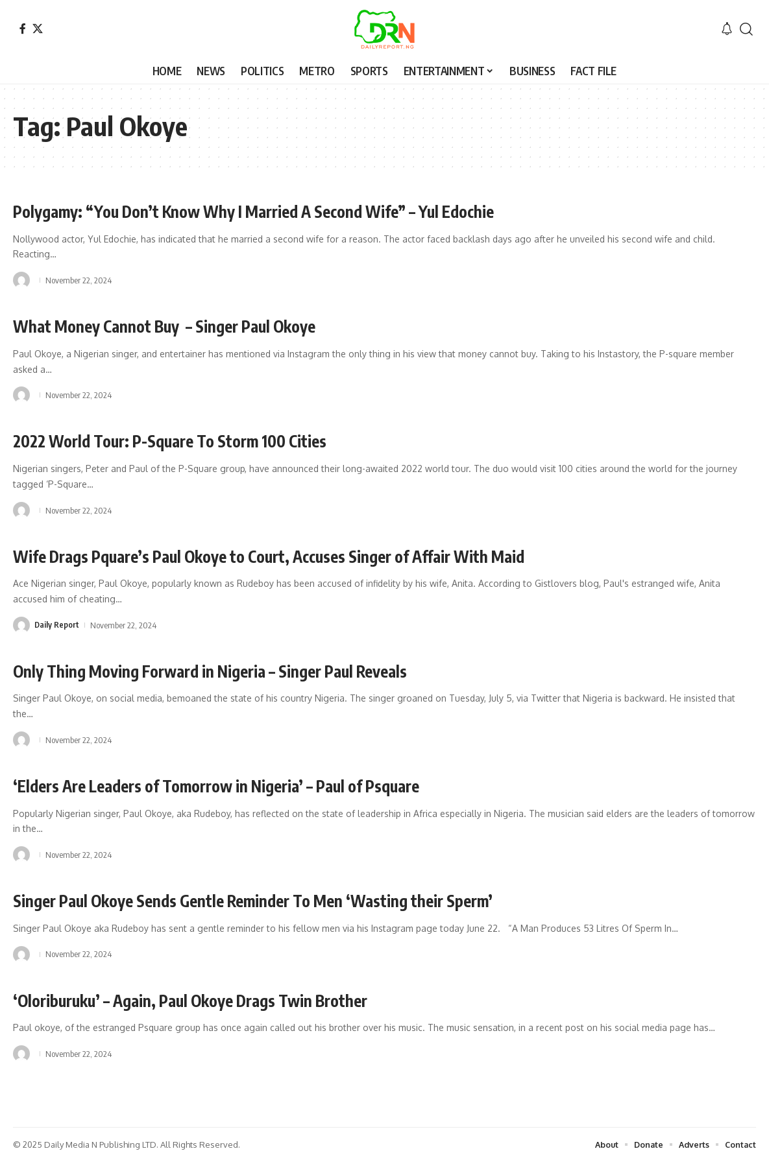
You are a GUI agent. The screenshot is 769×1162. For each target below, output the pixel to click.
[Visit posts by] (21, 280)
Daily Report (57, 625)
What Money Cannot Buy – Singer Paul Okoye (187, 325)
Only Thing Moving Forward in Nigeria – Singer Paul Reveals (241, 670)
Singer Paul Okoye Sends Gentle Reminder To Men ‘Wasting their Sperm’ (288, 899)
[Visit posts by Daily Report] (21, 625)
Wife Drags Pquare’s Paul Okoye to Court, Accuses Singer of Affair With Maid (310, 555)
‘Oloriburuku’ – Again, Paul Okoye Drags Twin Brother (217, 999)
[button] (746, 29)
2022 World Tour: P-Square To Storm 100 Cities (193, 440)
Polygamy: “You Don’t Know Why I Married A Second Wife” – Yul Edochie (290, 210)
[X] (37, 28)
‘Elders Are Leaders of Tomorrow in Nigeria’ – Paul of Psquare (249, 785)
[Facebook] (22, 28)
